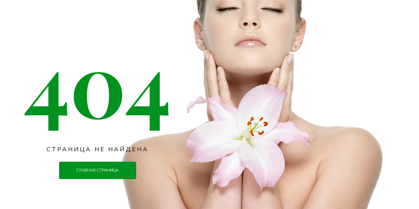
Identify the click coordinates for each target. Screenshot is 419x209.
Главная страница (98, 170)
